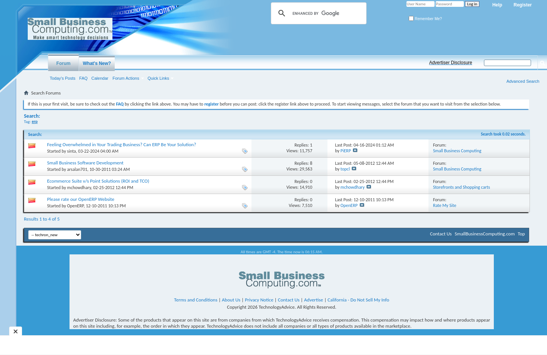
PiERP (345, 150)
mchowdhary (79, 187)
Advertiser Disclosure (450, 62)
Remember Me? (425, 19)
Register (523, 5)
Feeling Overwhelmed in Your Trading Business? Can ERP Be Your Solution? (121, 144)
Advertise (313, 300)
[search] (317, 13)
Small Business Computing (457, 150)
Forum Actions (125, 78)
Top (521, 234)
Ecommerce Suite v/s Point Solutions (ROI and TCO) (98, 181)
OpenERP (75, 205)
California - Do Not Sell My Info (358, 300)
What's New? (97, 63)
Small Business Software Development (85, 163)
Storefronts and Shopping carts (461, 187)
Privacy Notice (259, 300)
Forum (63, 63)
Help (497, 5)
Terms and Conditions (195, 300)
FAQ (83, 78)
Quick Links (158, 78)
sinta (71, 151)
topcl (344, 169)
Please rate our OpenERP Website (80, 199)
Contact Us (441, 234)
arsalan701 (77, 169)
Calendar (100, 78)
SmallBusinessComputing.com (485, 234)
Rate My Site (444, 205)
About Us (231, 300)
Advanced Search (522, 81)
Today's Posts (63, 78)
